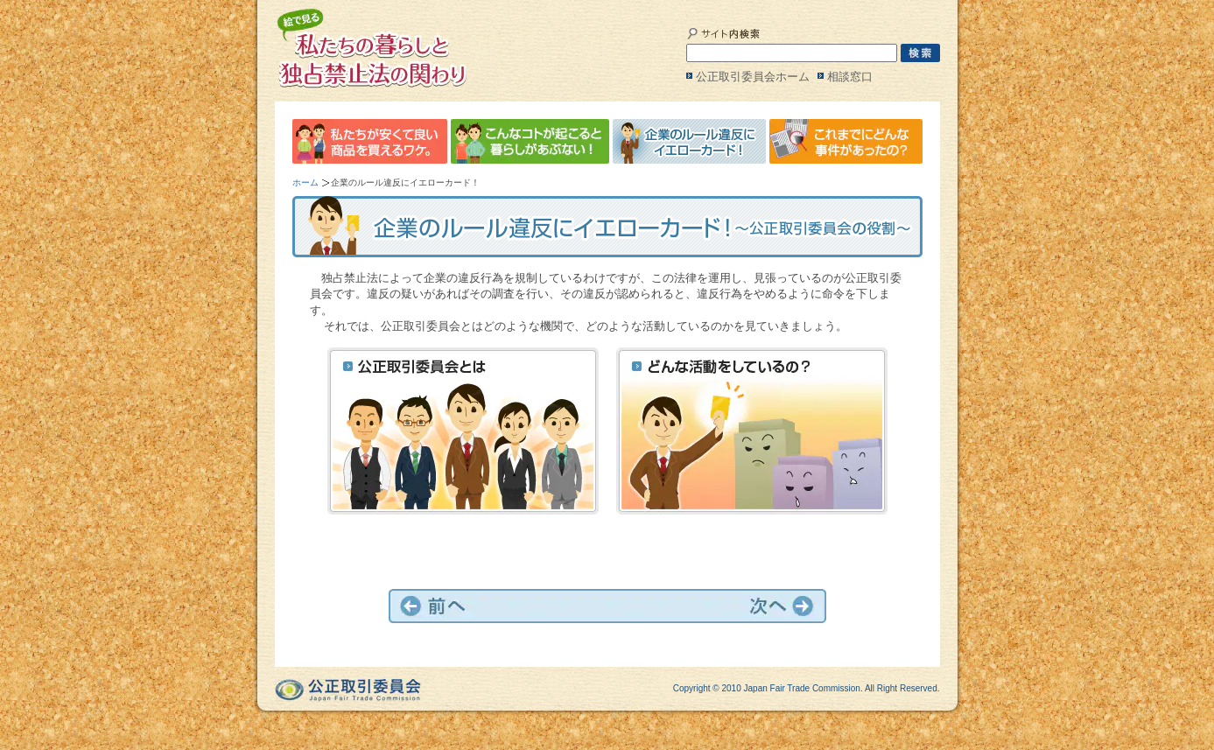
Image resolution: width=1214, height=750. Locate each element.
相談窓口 (850, 76)
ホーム (305, 182)
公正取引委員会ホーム (753, 76)
